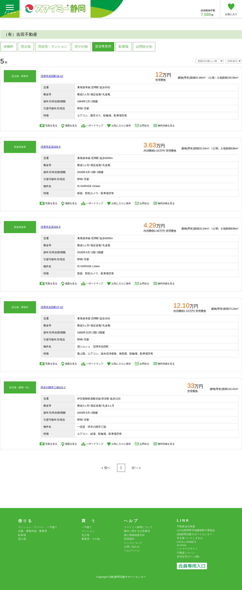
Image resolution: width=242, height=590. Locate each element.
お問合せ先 (144, 46)
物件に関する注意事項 (137, 531)
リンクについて (133, 542)
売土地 (26, 46)
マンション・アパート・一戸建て (37, 527)
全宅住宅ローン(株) (188, 556)
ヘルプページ (132, 550)
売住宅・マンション (52, 46)
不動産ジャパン (186, 552)
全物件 (8, 46)
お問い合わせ (132, 546)
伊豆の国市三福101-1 (53, 387)
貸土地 (22, 538)
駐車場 (123, 46)
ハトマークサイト (187, 548)
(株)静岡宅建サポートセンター (195, 534)
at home (181, 545)
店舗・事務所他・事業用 (32, 531)
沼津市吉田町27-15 (52, 307)
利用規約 (129, 538)
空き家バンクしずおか (190, 538)
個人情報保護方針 (134, 535)
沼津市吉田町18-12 (52, 76)
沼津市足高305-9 (50, 146)
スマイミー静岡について (138, 527)
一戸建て (86, 527)
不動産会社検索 (186, 526)
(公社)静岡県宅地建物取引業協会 (196, 530)
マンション (88, 531)
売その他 (81, 46)
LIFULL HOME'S (186, 541)
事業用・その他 (90, 538)
